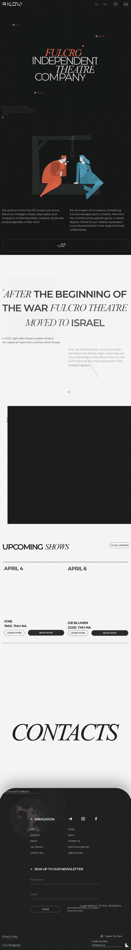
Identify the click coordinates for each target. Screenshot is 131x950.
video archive (75, 852)
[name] (65, 880)
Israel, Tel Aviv (113, 936)
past (32, 829)
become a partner (78, 846)
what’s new (37, 852)
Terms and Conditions (16, 791)
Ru (96, 4)
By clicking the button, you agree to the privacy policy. (83, 909)
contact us (74, 840)
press (71, 829)
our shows (37, 846)
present (35, 835)
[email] (65, 895)
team (71, 835)
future (33, 840)
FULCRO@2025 (11, 945)
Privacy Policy (10, 936)
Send (45, 909)
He (105, 4)
